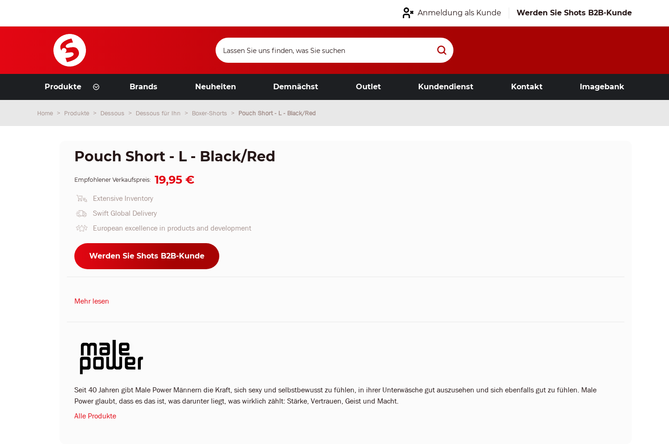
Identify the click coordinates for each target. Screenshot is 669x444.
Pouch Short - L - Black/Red (277, 113)
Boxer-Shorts (210, 113)
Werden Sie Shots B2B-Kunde (146, 256)
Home (46, 113)
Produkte (77, 113)
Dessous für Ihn (159, 113)
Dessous (113, 113)
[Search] (334, 50)
